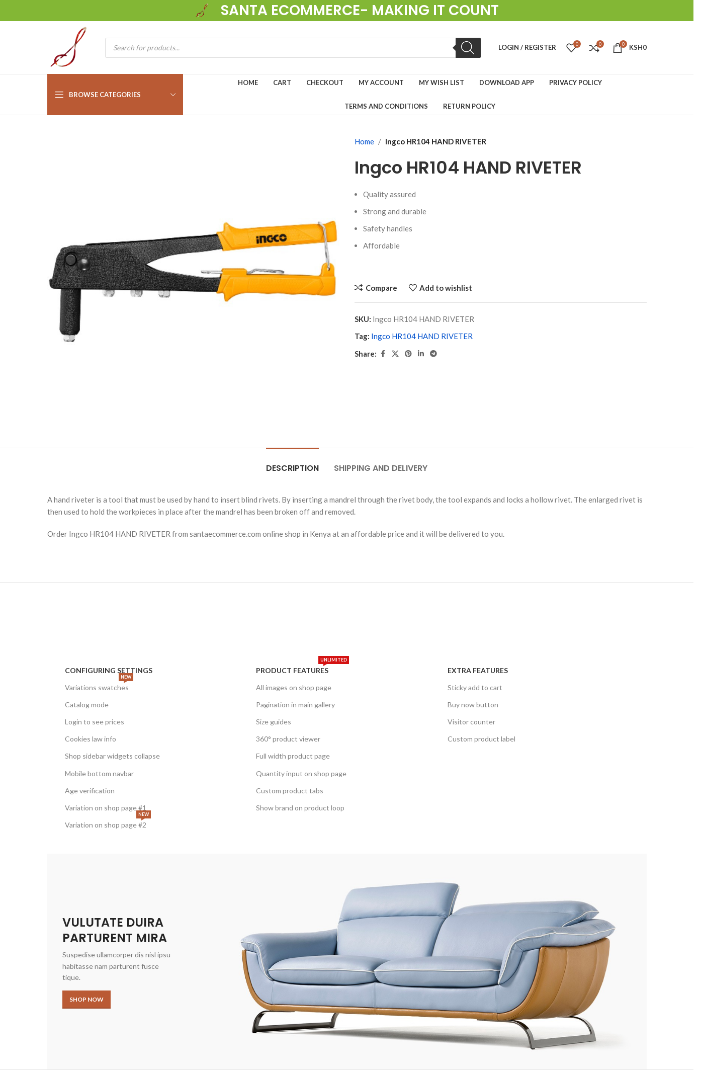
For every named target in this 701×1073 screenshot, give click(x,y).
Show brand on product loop (300, 807)
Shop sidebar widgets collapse (112, 756)
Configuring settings (108, 670)
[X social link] (395, 354)
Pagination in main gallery (295, 704)
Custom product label (481, 738)
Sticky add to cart (475, 687)
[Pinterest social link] (408, 354)
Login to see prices (94, 721)
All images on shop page (293, 687)
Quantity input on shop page (301, 773)
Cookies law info (90, 738)
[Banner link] (347, 961)
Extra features (478, 670)
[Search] (468, 48)
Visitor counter (471, 721)
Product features (302, 668)
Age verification (90, 790)
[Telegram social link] (433, 354)
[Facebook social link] (383, 354)
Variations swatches (99, 685)
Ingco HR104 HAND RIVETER (422, 336)
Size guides (273, 721)
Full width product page (293, 756)
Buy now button (473, 704)
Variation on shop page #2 (108, 822)
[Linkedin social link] (421, 354)
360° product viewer (288, 738)
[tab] (292, 463)
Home (364, 141)
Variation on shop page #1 (105, 807)
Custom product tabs (289, 790)
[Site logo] (203, 9)
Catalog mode (87, 704)
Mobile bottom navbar (99, 773)
